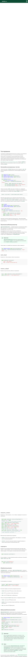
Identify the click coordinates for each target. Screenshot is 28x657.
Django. (4, 1)
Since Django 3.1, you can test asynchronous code (9, 161)
